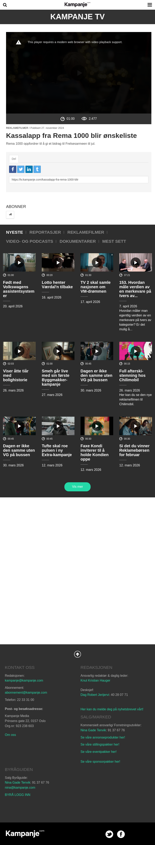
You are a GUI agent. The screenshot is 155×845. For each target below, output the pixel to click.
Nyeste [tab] (14, 232)
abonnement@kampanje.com (26, 692)
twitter (109, 834)
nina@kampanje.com (20, 787)
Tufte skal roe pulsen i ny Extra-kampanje (57, 450)
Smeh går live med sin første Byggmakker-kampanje (55, 377)
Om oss (10, 735)
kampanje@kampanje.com (24, 680)
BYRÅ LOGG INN (17, 794)
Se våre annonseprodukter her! (103, 737)
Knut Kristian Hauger (95, 680)
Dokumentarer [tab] (78, 241)
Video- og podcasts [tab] (29, 241)
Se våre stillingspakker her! (100, 744)
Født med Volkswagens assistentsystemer (19, 289)
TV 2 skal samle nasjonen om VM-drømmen (96, 286)
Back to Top (77, 654)
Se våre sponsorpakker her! (100, 761)
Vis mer (77, 486)
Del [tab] (14, 158)
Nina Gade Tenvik (93, 730)
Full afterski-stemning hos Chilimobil (132, 375)
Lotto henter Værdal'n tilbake (57, 284)
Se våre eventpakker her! (99, 751)
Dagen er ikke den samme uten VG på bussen (96, 375)
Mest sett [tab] (114, 241)
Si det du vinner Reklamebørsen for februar (134, 450)
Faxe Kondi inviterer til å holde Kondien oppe (95, 452)
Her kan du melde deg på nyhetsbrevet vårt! (112, 709)
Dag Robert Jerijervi (95, 694)
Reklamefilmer (17, 127)
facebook (121, 834)
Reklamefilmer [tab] (85, 232)
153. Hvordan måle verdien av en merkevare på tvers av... (135, 289)
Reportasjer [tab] (45, 232)
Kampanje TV (77, 16)
